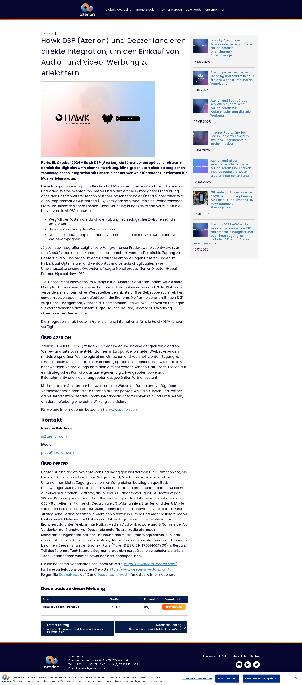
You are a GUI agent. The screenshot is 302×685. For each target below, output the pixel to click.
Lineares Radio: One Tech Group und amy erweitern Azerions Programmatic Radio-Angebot (229, 138)
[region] (151, 678)
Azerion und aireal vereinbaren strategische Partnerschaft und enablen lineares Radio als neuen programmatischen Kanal (230, 168)
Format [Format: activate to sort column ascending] (149, 599)
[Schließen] (296, 677)
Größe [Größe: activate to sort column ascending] (114, 599)
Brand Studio (145, 10)
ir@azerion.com (54, 436)
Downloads (193, 10)
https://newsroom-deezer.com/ (150, 564)
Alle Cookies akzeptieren (261, 678)
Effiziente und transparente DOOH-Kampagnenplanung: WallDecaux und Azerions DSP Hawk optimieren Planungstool (232, 200)
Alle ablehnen (227, 678)
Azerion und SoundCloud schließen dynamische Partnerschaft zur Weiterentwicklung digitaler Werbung (231, 108)
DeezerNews (69, 574)
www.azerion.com (123, 409)
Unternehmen (215, 10)
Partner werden (171, 10)
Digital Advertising (118, 10)
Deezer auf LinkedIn (113, 574)
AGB (224, 656)
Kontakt (255, 656)
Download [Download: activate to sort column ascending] (172, 599)
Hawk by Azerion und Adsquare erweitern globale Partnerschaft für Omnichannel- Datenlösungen (231, 48)
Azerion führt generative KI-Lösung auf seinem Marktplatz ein (80, 628)
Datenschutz (238, 656)
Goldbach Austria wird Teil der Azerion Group (155, 627)
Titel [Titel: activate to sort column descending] (46, 599)
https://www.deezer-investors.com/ (139, 569)
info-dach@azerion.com (91, 668)
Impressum (210, 656)
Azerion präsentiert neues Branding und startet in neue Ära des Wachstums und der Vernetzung (232, 78)
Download (174, 607)
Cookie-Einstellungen (197, 678)
